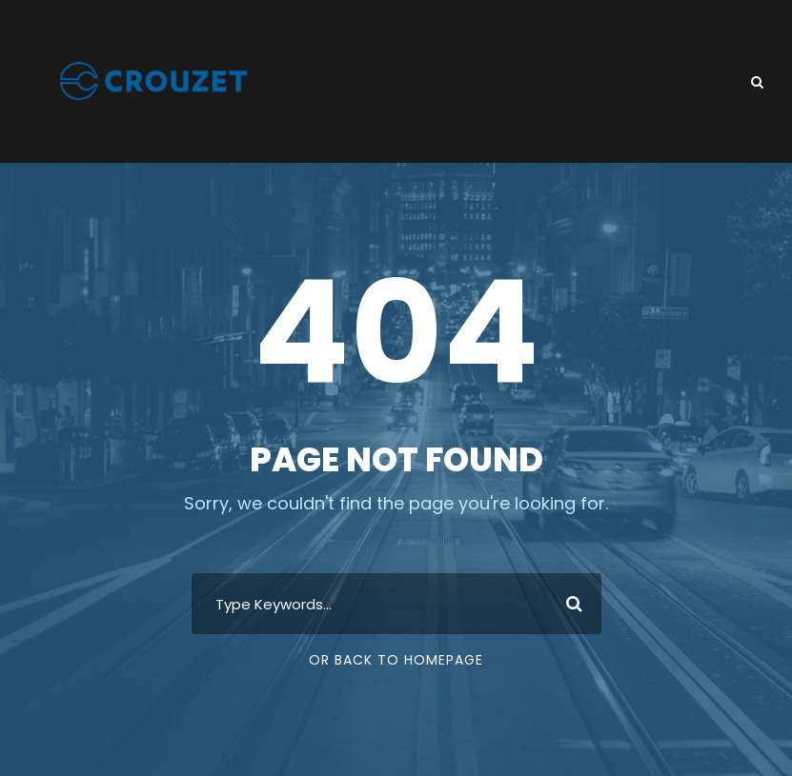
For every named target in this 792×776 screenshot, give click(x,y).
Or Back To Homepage (396, 659)
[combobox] (396, 603)
